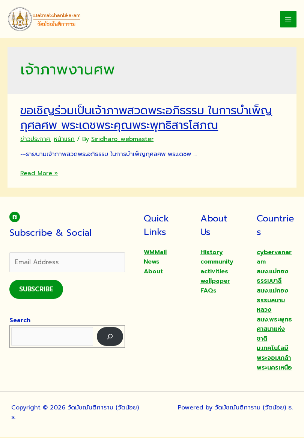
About (153, 271)
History (211, 252)
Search (19, 320)
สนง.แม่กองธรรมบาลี (272, 276)
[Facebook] (14, 217)
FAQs (208, 291)
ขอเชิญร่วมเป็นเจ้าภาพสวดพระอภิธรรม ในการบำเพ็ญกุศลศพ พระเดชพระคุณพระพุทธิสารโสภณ (146, 118)
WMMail (155, 252)
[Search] (110, 337)
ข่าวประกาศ (35, 139)
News (152, 262)
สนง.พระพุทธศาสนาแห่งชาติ (274, 329)
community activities (216, 267)
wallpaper (215, 281)
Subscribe (36, 289)
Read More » (39, 173)
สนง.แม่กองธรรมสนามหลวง (272, 300)
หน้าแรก (64, 139)
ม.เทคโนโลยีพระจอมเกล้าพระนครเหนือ (274, 358)
